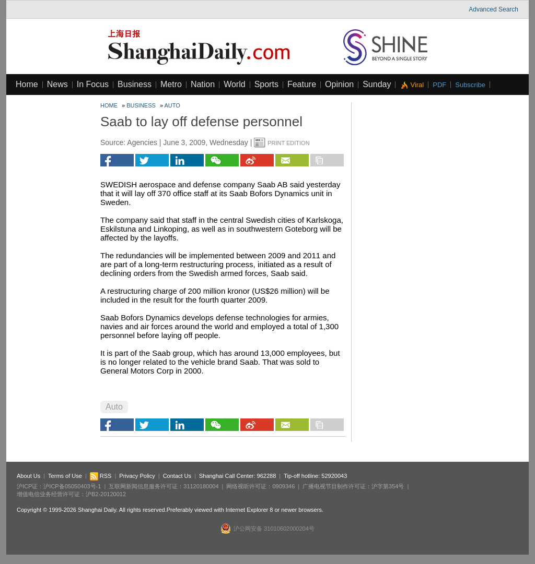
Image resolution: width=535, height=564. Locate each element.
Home (27, 84)
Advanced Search (493, 9)
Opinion (339, 84)
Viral (417, 85)
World (235, 84)
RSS (101, 476)
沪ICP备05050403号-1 (72, 486)
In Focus (93, 84)
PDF (439, 85)
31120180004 (200, 486)
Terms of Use (65, 476)
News (57, 84)
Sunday (377, 84)
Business (135, 84)
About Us (28, 476)
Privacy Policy (137, 476)
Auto (172, 105)
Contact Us (177, 476)
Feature (301, 84)
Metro (171, 84)
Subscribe (470, 85)
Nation (203, 84)
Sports (266, 84)
